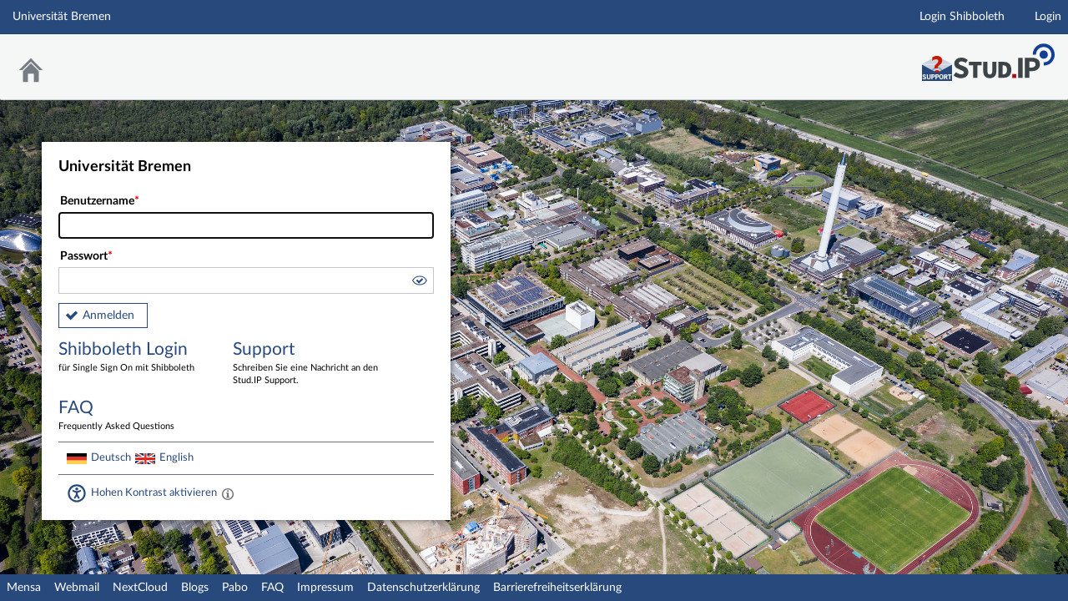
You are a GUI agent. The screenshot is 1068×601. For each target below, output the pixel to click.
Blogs (195, 587)
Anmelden (108, 315)
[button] (419, 283)
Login (1048, 17)
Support (308, 364)
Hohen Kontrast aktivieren (154, 492)
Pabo (235, 587)
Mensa (24, 587)
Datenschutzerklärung (423, 587)
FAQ (272, 587)
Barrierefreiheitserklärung (557, 587)
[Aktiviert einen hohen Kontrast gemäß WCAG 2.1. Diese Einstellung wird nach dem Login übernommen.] (227, 493)
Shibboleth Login (133, 358)
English (176, 457)
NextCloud (140, 587)
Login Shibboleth (962, 17)
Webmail (76, 587)
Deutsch (111, 457)
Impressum (325, 587)
